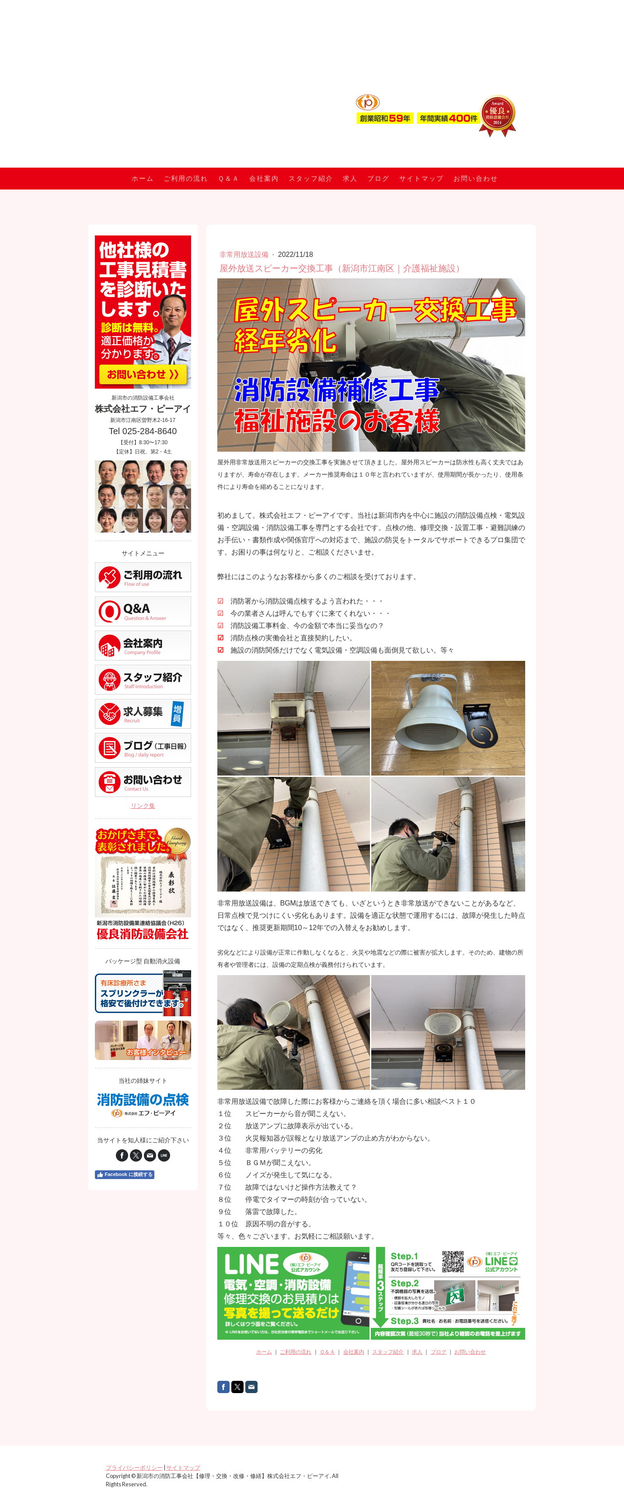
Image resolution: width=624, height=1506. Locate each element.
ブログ (378, 178)
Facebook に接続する (125, 1174)
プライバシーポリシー (134, 1467)
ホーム (143, 178)
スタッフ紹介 (311, 178)
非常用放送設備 (245, 254)
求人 (350, 178)
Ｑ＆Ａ (229, 178)
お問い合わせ (475, 178)
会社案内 (264, 178)
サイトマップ (421, 178)
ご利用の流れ (186, 178)
